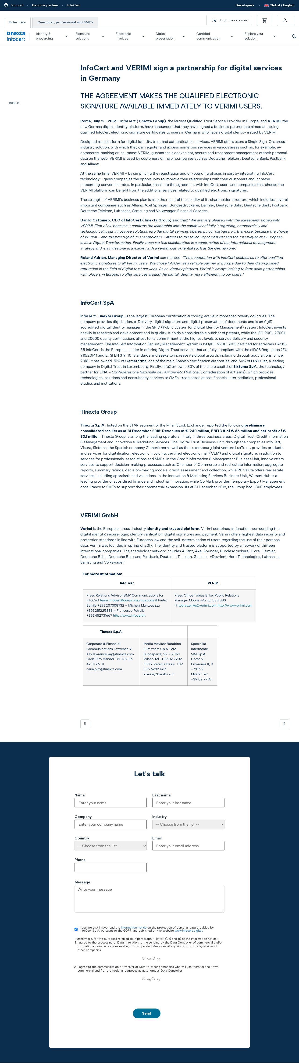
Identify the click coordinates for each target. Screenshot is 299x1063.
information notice (133, 927)
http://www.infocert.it (129, 615)
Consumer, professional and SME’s (65, 22)
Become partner (45, 5)
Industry (159, 817)
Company (83, 817)
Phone (80, 860)
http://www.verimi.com (234, 605)
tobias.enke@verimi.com (197, 605)
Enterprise (17, 22)
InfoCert (74, 5)
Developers (244, 5)
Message (82, 882)
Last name (161, 795)
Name (80, 795)
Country (82, 838)
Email (157, 838)
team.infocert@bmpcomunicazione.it (128, 600)
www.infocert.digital (188, 930)
